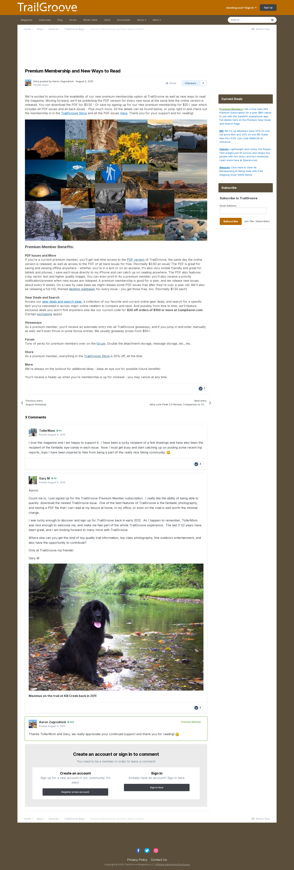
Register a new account (75, 791)
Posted (52, 434)
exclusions (44, 314)
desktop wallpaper (82, 289)
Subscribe (45, 19)
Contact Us (159, 860)
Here (123, 113)
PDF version (136, 259)
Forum (72, 19)
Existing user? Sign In (241, 7)
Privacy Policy (137, 860)
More (157, 19)
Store (107, 19)
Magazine (26, 19)
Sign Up (268, 7)
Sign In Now (157, 787)
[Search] (248, 20)
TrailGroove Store (74, 113)
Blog (60, 19)
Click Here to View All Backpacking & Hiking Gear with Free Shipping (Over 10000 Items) (241, 171)
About (141, 19)
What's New (90, 19)
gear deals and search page (62, 301)
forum (101, 343)
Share (171, 83)
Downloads (123, 19)
